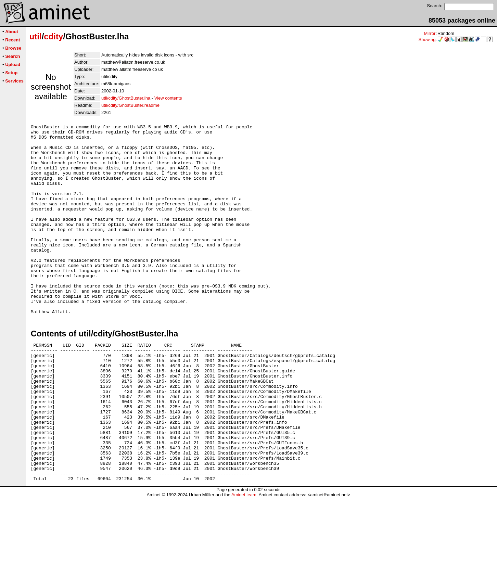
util (35, 36)
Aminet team (243, 560)
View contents (168, 98)
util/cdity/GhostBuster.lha (125, 98)
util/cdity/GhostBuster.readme (130, 105)
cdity (53, 36)
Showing (427, 39)
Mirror (429, 33)
